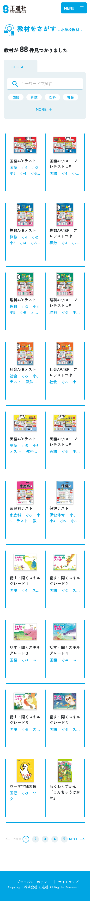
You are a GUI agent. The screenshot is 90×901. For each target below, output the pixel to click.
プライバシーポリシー (33, 881)
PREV (17, 839)
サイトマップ (68, 881)
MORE (44, 109)
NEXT (73, 839)
